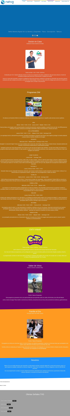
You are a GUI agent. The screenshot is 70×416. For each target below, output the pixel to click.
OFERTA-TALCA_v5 (3, 404)
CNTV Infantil (44, 1)
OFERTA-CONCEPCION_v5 (5, 407)
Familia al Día (57, 1)
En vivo (24, 1)
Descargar (9, 404)
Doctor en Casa (29, 1)
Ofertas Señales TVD (65, 1)
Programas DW (37, 1)
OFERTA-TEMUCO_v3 (4, 411)
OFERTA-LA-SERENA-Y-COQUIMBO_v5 (6, 400)
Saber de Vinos (50, 1)
